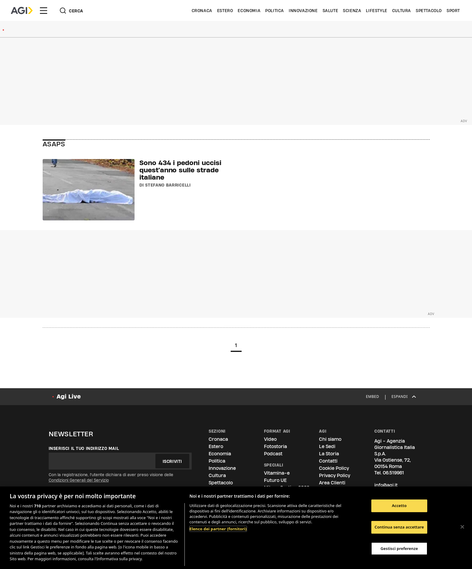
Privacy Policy (334, 475)
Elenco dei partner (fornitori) (218, 529)
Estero (225, 10)
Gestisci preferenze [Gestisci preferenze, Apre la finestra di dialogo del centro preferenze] (399, 548)
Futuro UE (275, 480)
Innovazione (303, 10)
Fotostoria (275, 446)
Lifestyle (376, 10)
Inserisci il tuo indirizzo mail (84, 448)
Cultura (401, 10)
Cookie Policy (334, 468)
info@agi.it (386, 485)
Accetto (399, 506)
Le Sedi (327, 446)
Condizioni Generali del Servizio (79, 480)
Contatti (328, 461)
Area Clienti (332, 483)
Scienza (352, 10)
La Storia (329, 454)
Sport (453, 10)
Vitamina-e (277, 473)
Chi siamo (330, 439)
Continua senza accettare (399, 527)
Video (270, 439)
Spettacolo (429, 10)
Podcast (273, 454)
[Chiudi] (462, 527)
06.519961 (393, 473)
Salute (330, 10)
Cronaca (202, 10)
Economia (249, 10)
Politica (274, 10)
